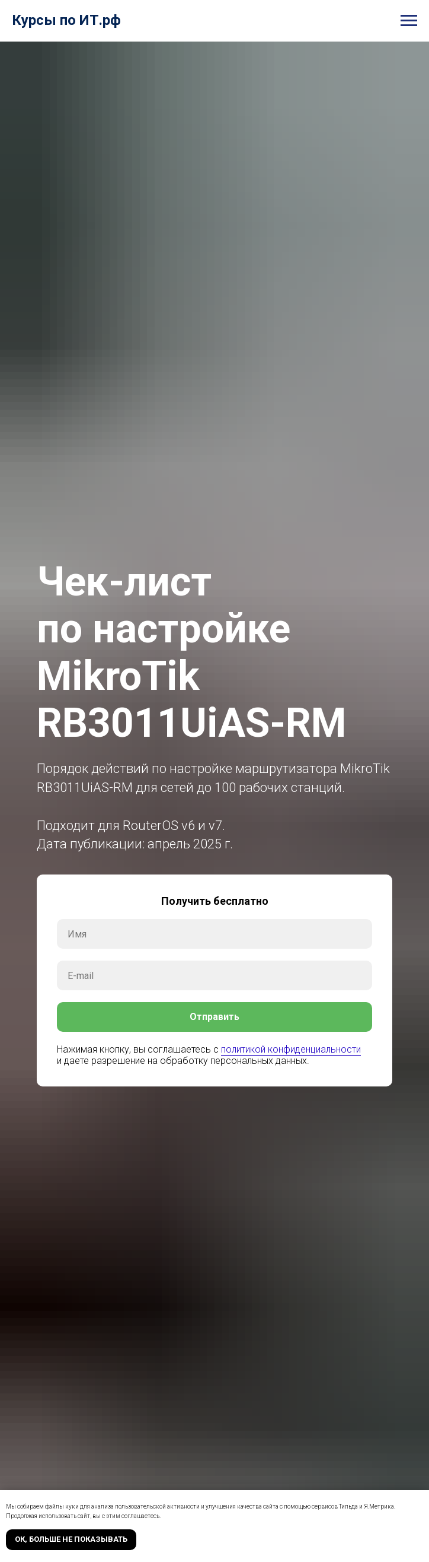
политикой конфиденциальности (291, 1049)
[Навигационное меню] (409, 21)
